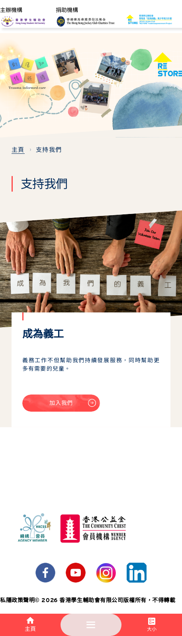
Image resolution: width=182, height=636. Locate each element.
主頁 (18, 149)
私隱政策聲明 (17, 600)
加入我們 (72, 405)
